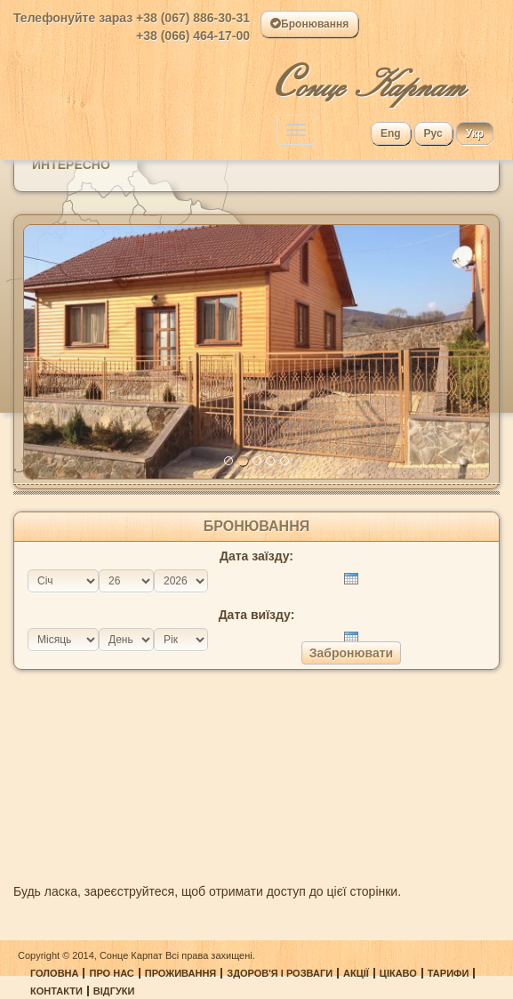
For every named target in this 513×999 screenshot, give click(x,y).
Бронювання (309, 24)
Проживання (181, 973)
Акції (356, 973)
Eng (391, 133)
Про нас (111, 973)
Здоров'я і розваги (280, 973)
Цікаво (398, 973)
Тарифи (448, 973)
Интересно (71, 164)
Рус (433, 133)
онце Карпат (368, 78)
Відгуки (114, 991)
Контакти (56, 991)
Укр (475, 133)
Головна (54, 973)
